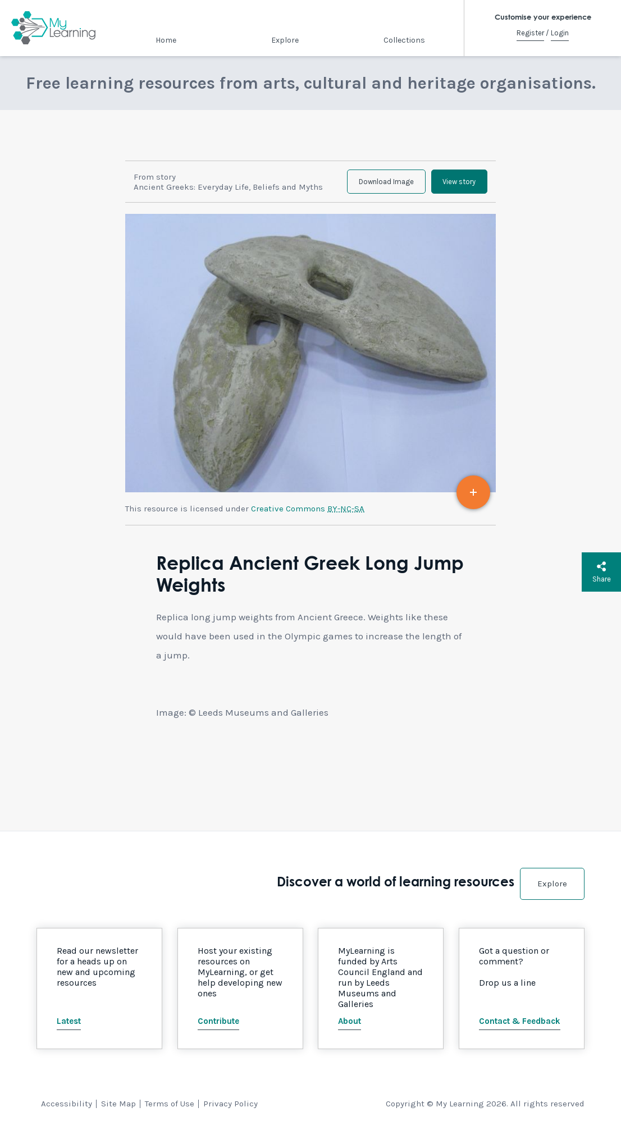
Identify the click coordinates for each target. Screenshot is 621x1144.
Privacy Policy (230, 1111)
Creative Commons (307, 516)
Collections (404, 40)
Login (560, 33)
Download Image (368, 185)
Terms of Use (169, 1111)
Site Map (118, 1111)
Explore (285, 40)
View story (453, 185)
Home (166, 40)
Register (530, 33)
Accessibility (66, 1111)
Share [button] (601, 572)
